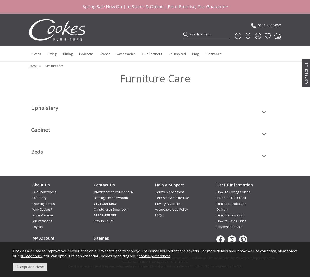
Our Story (39, 198)
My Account (43, 238)
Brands (105, 54)
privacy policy (31, 255)
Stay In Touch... (105, 221)
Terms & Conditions (169, 192)
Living (52, 54)
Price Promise (42, 215)
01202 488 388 (105, 215)
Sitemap (101, 238)
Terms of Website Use (172, 198)
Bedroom (86, 54)
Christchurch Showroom (111, 209)
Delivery (222, 209)
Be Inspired (177, 54)
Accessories (126, 54)
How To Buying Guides (233, 192)
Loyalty (37, 227)
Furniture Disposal (229, 215)
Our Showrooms (44, 192)
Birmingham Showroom (111, 198)
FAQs (159, 215)
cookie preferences (154, 255)
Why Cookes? (42, 209)
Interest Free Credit (231, 198)
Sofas (36, 54)
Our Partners (152, 54)
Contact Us (306, 73)
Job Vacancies (42, 221)
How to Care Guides (231, 221)
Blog (195, 54)
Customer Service (229, 227)
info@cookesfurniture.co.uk (113, 192)
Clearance (213, 54)
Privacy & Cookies (168, 203)
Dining (68, 54)
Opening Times (43, 203)
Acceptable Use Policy (171, 209)
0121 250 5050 (266, 25)
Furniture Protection (231, 203)
